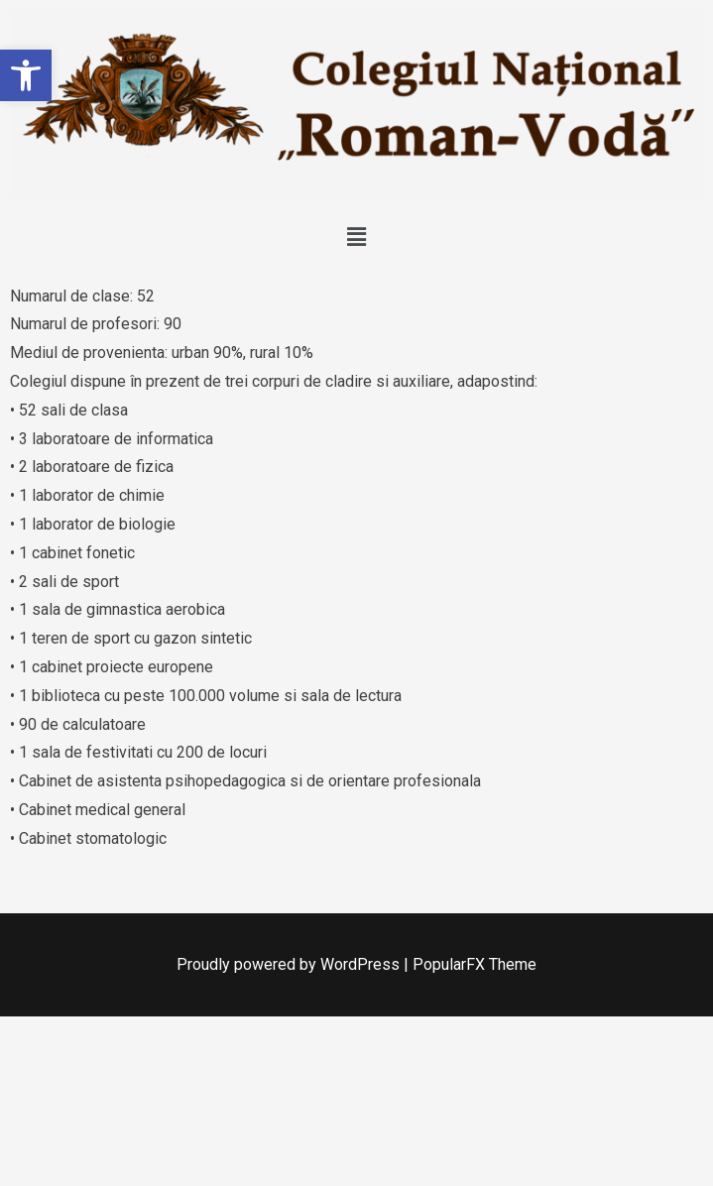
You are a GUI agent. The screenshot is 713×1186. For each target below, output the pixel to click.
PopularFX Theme (474, 964)
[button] (26, 75)
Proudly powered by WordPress (290, 964)
